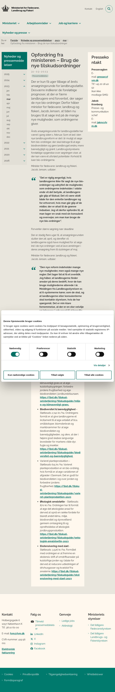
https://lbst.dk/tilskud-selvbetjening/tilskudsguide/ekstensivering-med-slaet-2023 (60, 575)
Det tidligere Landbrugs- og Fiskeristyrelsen (98, 637)
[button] (23, 74)
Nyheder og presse (14, 32)
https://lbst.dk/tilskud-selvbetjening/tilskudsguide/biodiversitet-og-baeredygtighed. (60, 453)
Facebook (39, 648)
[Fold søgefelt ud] (109, 8)
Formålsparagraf (13, 680)
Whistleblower (95, 674)
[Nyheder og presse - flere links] (28, 31)
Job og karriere (68, 23)
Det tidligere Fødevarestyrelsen (100, 627)
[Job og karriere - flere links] (79, 22)
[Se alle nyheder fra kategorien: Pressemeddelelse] (40, 75)
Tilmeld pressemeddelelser (43, 625)
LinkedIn (38, 634)
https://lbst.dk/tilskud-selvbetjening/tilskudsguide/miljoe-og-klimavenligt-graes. (60, 401)
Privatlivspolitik (31, 674)
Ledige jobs (68, 620)
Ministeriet (9, 23)
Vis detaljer (100, 365)
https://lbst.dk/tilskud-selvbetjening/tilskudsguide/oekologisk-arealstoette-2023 (60, 538)
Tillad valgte (57, 375)
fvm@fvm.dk (17, 633)
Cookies (8, 674)
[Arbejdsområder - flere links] (49, 22)
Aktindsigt (67, 625)
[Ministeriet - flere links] (18, 22)
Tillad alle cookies (93, 375)
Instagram (39, 643)
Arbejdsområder (37, 23)
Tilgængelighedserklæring (63, 674)
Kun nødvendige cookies (21, 375)
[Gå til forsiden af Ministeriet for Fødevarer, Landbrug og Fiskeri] (19, 9)
